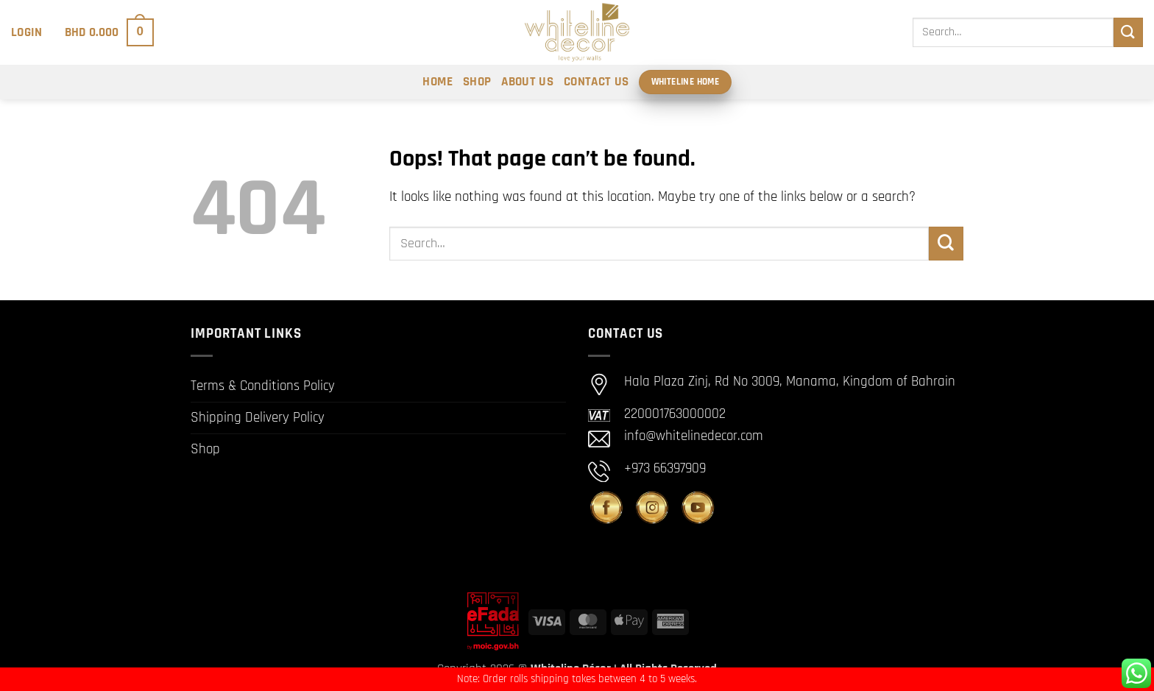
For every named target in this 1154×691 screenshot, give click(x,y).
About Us (527, 82)
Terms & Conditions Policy (263, 386)
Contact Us (596, 82)
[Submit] (1128, 32)
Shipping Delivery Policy (258, 417)
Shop (477, 82)
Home (437, 82)
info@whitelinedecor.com (693, 436)
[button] (27, 32)
